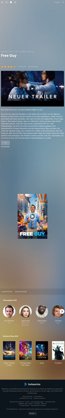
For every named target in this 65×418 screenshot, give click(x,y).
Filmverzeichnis (38, 396)
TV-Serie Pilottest (24, 405)
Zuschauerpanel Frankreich (38, 405)
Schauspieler (6, 291)
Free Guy (31, 51)
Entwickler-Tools (24, 398)
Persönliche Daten (50, 402)
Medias (31, 403)
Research (43, 403)
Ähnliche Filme (21, 291)
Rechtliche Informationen (17, 402)
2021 (16, 51)
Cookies (27, 402)
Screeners (37, 403)
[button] (9, 315)
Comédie (23, 51)
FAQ (31, 398)
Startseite (4, 51)
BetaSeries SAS (23, 403)
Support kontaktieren (39, 398)
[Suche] (63, 2)
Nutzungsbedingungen (37, 402)
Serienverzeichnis (27, 396)
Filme (11, 51)
